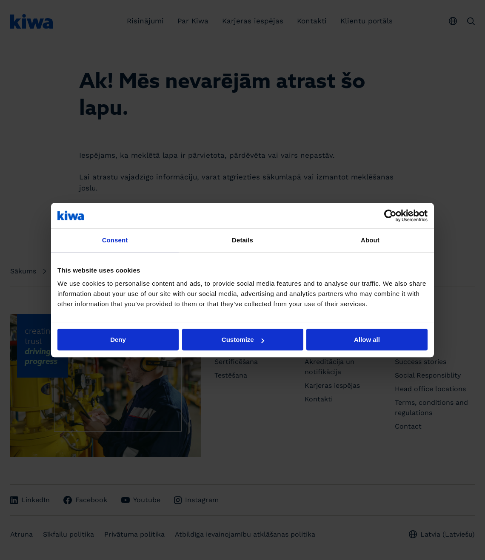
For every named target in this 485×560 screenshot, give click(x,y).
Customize (243, 339)
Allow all (367, 339)
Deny (118, 339)
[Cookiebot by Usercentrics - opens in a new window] (390, 215)
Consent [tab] (115, 240)
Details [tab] (242, 240)
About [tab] (370, 240)
